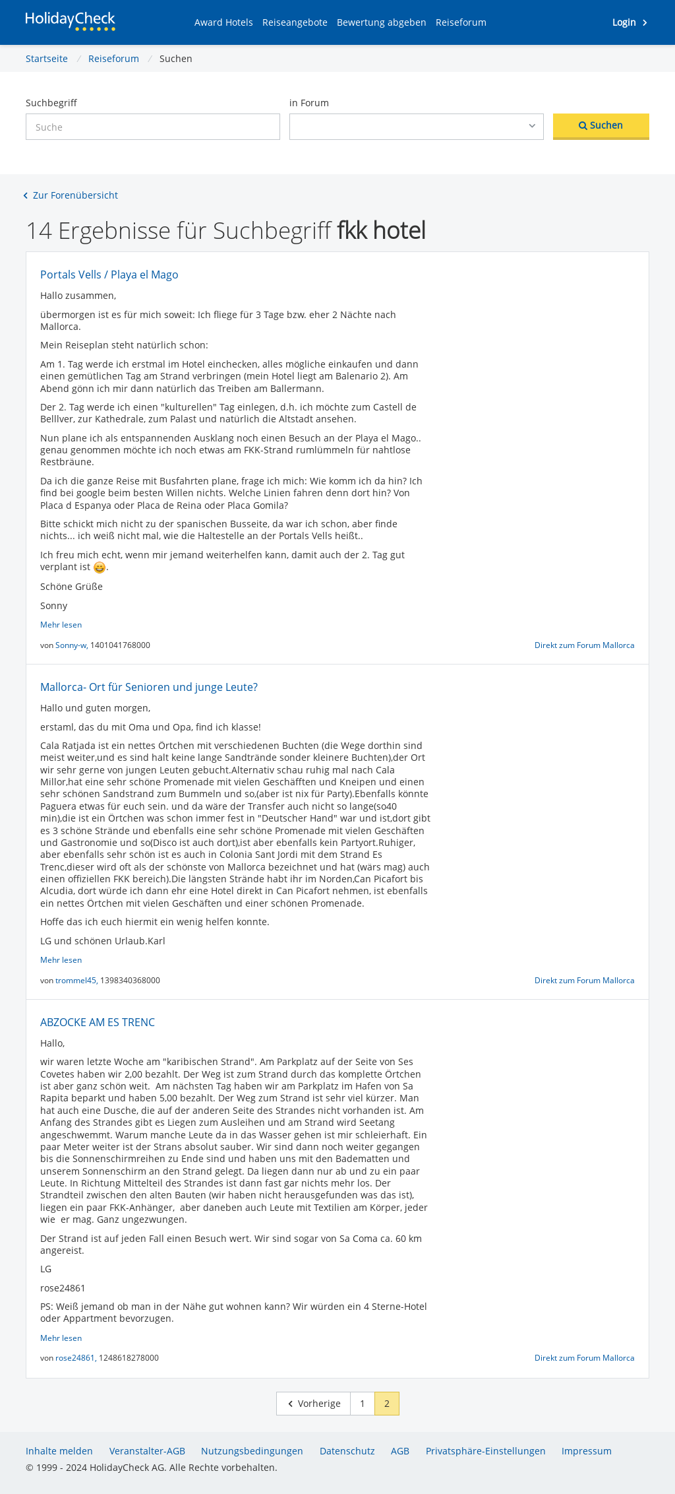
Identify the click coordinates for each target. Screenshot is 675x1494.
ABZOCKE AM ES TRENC (97, 1022)
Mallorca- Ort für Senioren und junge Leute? (149, 687)
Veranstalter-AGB (147, 1451)
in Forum (309, 102)
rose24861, (77, 1357)
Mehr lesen (61, 624)
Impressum (587, 1451)
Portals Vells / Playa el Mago (109, 274)
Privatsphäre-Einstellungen (486, 1451)
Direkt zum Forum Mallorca (585, 645)
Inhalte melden (59, 1451)
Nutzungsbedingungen (252, 1451)
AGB (400, 1451)
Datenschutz (347, 1451)
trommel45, (77, 980)
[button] (224, 22)
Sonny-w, (72, 645)
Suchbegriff (51, 102)
